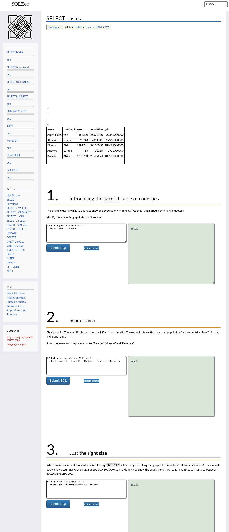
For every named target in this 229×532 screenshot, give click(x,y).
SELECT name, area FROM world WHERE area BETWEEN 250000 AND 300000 (86, 397)
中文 (107, 27)
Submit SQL (58, 156)
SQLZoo (20, 3)
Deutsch (78, 27)
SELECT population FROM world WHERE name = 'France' (86, 141)
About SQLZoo (31, 527)
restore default (91, 157)
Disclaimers (49, 527)
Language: (54, 27)
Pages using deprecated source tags (20, 338)
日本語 (98, 27)
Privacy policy (11, 527)
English (67, 27)
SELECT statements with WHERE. (106, 485)
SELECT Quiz (58, 481)
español (89, 27)
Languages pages (16, 344)
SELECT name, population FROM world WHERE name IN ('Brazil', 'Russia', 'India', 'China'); (86, 274)
